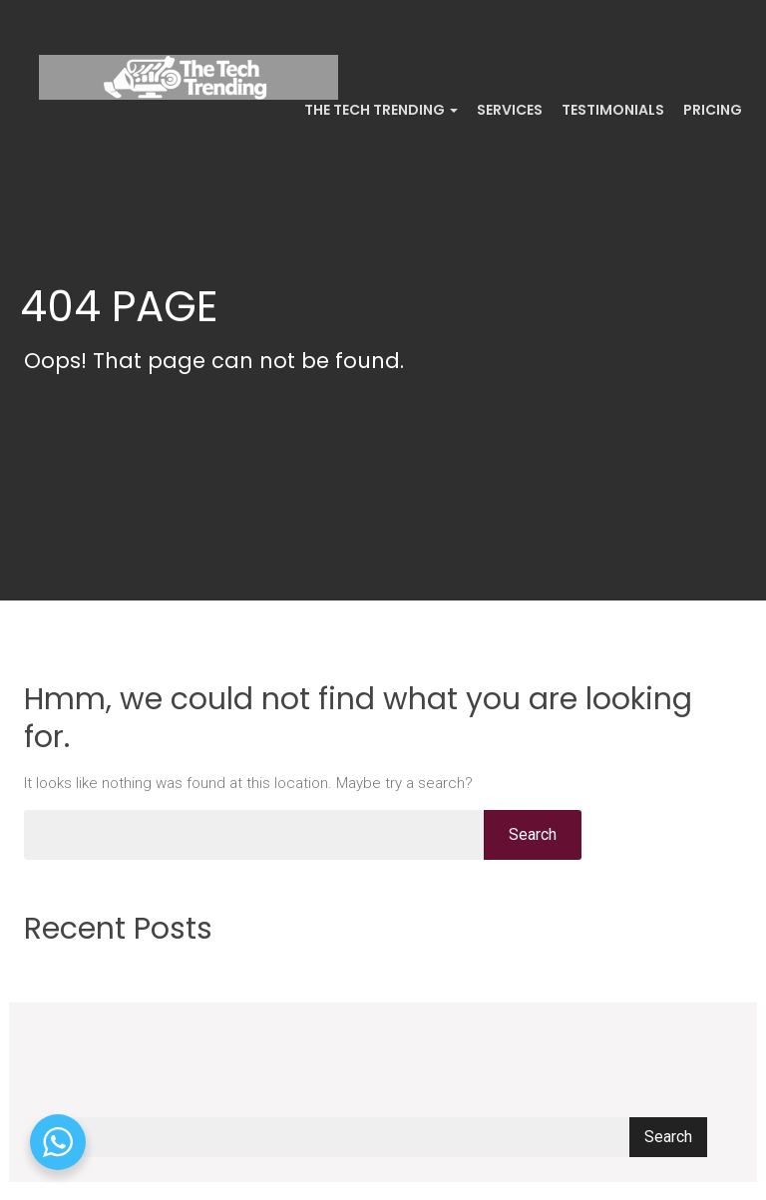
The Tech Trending (379, 110)
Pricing (711, 110)
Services (508, 110)
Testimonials (611, 110)
